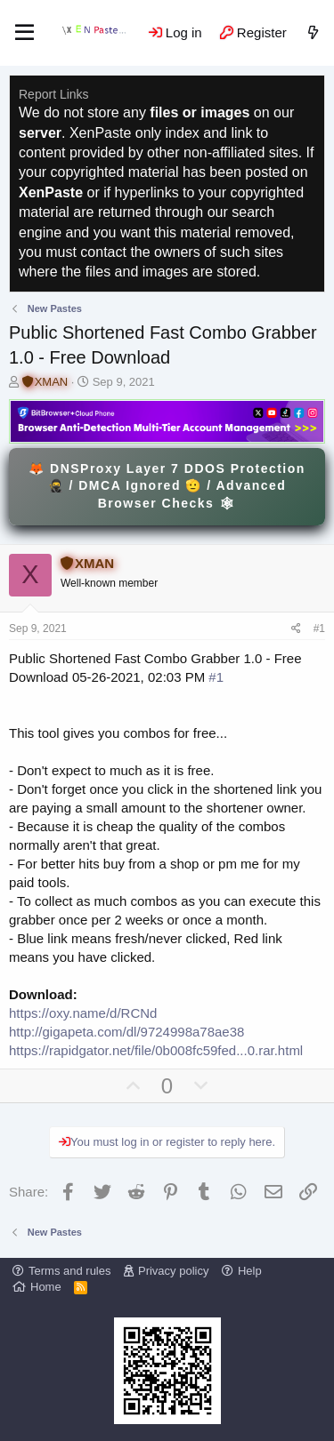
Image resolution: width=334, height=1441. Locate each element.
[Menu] (24, 33)
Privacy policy (173, 1270)
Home (45, 1286)
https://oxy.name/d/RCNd (83, 1013)
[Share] (296, 629)
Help (250, 1270)
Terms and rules (69, 1270)
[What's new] (313, 32)
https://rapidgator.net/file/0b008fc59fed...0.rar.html (156, 1050)
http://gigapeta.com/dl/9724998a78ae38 (126, 1031)
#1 (319, 628)
